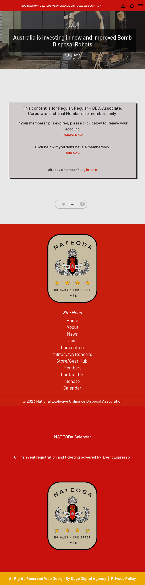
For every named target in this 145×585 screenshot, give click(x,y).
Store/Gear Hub (72, 360)
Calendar (72, 387)
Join (72, 340)
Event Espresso (116, 457)
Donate (72, 381)
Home (72, 320)
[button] (140, 6)
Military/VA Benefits (72, 354)
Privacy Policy (123, 578)
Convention (72, 347)
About (72, 327)
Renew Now (72, 134)
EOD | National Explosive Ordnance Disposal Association (61, 5)
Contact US (72, 374)
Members (72, 367)
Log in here (88, 169)
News (72, 26)
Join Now (72, 152)
